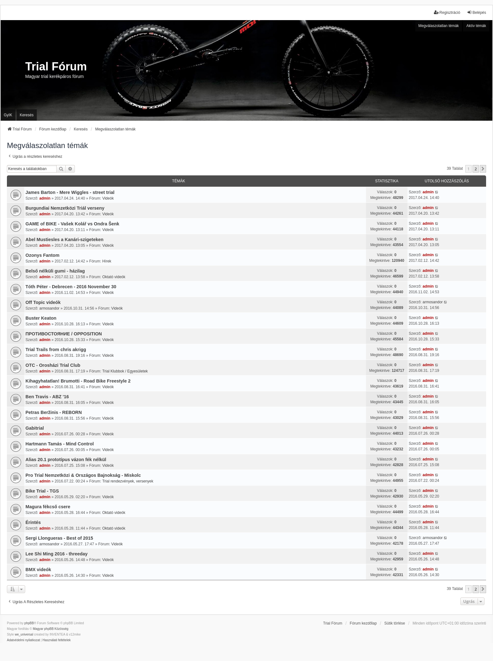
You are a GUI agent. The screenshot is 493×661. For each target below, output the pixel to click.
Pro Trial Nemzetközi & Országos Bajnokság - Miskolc (83, 475)
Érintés (33, 522)
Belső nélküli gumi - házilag (55, 270)
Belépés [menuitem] (476, 12)
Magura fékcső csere (47, 506)
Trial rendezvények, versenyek (127, 481)
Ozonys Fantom (42, 255)
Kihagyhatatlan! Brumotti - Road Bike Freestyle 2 (77, 380)
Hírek (106, 261)
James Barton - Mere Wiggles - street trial (69, 192)
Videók (108, 198)
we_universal (24, 634)
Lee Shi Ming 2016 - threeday (56, 553)
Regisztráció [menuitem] (447, 12)
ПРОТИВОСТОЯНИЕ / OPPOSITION (63, 333)
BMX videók (38, 569)
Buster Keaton (40, 318)
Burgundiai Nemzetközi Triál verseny (64, 208)
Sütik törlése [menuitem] (394, 623)
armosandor (49, 308)
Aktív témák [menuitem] (476, 26)
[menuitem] (23, 640)
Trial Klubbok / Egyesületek (125, 371)
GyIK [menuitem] (8, 115)
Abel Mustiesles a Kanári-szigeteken (64, 239)
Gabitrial (34, 428)
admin (44, 198)
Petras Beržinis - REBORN (53, 412)
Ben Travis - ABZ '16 (47, 396)
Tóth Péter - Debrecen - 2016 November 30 (70, 286)
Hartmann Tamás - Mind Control (59, 443)
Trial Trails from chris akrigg (55, 349)
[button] (483, 169)
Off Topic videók (43, 302)
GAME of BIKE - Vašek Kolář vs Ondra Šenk (72, 223)
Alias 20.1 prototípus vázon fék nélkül (65, 459)
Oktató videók (113, 277)
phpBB (29, 623)
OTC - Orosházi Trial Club (52, 365)
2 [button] (475, 169)
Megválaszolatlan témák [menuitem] (438, 26)
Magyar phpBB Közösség (50, 629)
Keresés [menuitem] (27, 115)
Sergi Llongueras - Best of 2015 (59, 538)
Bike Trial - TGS (42, 490)
